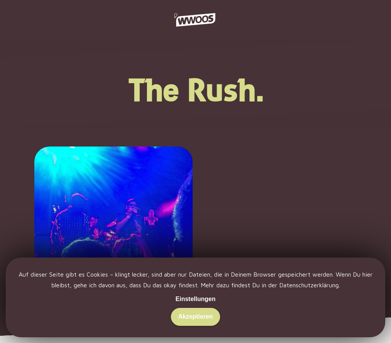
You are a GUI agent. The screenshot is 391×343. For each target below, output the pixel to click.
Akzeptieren (195, 316)
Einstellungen (195, 299)
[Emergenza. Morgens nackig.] (113, 232)
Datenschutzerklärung (309, 285)
